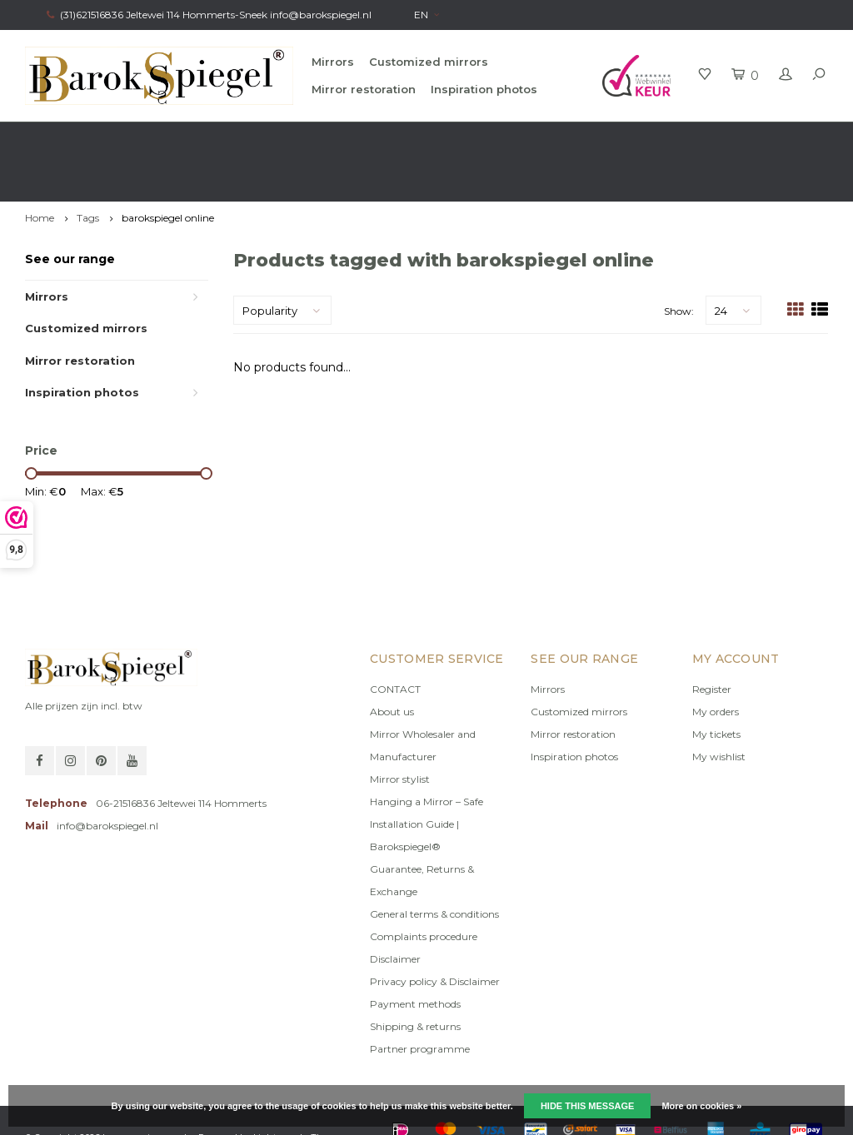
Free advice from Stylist (254, 137)
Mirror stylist (400, 731)
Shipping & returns (415, 979)
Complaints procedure (423, 889)
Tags (88, 170)
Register (711, 641)
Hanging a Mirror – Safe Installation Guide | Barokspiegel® (426, 776)
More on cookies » (701, 1106)
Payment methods (415, 956)
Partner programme (420, 1001)
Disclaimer (395, 911)
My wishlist (719, 709)
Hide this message (587, 1106)
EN (426, 14)
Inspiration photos (484, 89)
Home (39, 170)
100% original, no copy (469, 137)
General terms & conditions (434, 866)
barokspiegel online (168, 170)
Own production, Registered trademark (724, 137)
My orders (715, 664)
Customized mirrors (428, 61)
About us (392, 664)
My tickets (716, 686)
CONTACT (395, 641)
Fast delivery (63, 137)
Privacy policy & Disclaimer (435, 934)
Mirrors (333, 61)
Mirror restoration (364, 89)
